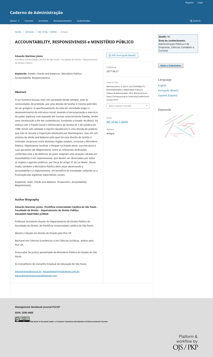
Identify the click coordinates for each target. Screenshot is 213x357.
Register (189, 2)
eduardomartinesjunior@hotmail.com (36, 275)
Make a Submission (170, 65)
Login (200, 2)
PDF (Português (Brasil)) (123, 55)
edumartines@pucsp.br (28, 271)
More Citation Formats (120, 105)
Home (18, 31)
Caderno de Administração (36, 12)
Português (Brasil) (168, 90)
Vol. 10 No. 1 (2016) (47, 31)
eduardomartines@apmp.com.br (61, 271)
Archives (43, 20)
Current (29, 20)
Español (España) (167, 95)
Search (195, 20)
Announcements (62, 20)
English (162, 85)
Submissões (83, 20)
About (13, 20)
